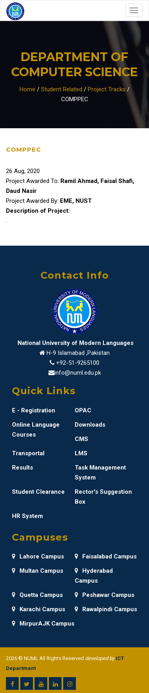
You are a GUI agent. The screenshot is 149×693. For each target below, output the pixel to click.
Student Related (61, 89)
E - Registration (33, 410)
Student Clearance (38, 491)
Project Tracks (107, 89)
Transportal (28, 453)
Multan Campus (37, 570)
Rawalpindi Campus (106, 609)
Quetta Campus (37, 595)
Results (22, 467)
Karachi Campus (38, 609)
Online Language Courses (36, 429)
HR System (27, 516)
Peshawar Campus (104, 595)
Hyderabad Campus (94, 575)
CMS (81, 439)
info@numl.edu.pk (77, 372)
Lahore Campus (38, 556)
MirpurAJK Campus (43, 623)
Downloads (90, 424)
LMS (81, 453)
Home (27, 89)
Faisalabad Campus (106, 556)
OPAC (83, 410)
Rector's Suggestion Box (103, 496)
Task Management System (100, 472)
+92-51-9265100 (77, 362)
